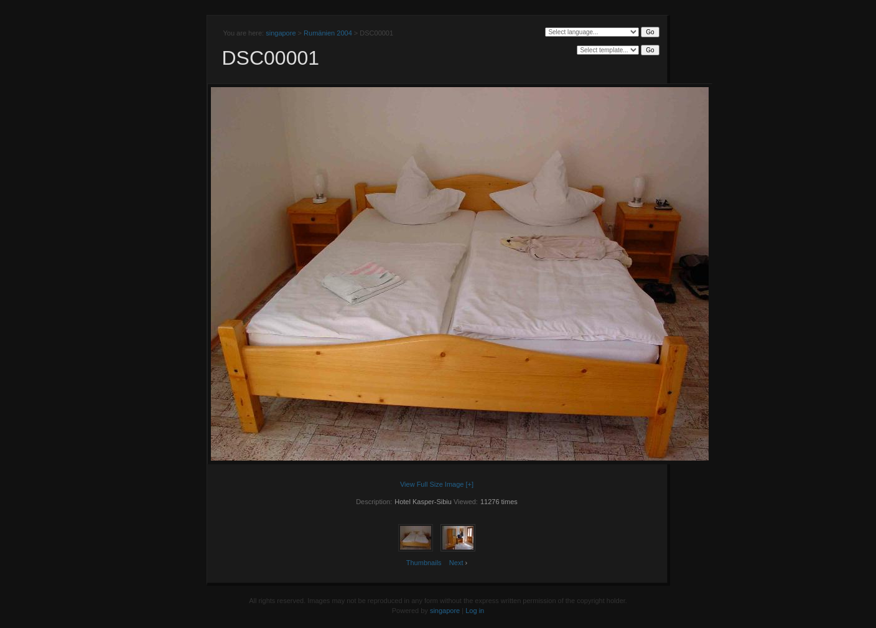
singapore (281, 33)
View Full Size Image (432, 484)
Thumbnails (424, 562)
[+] (470, 484)
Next (456, 562)
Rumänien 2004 (328, 33)
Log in (474, 610)
